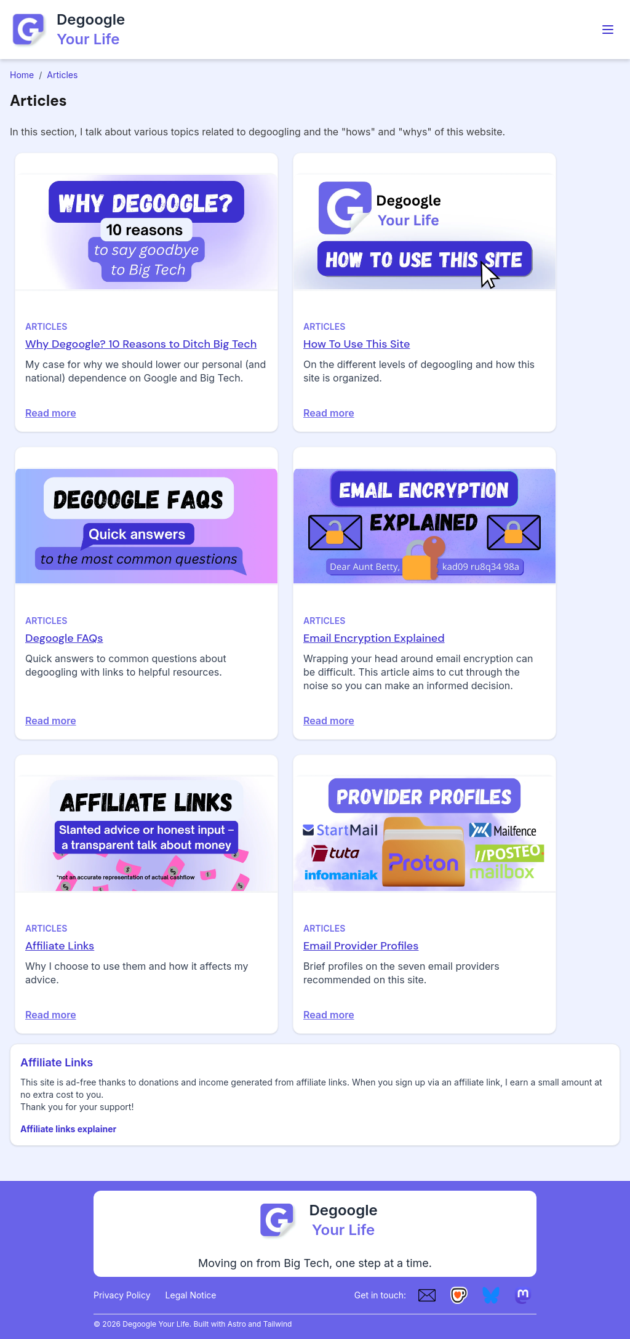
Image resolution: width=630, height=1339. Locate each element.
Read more (50, 413)
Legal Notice (191, 1295)
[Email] (427, 1295)
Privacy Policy (122, 1295)
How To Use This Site (356, 344)
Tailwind (277, 1324)
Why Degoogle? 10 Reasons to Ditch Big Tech (141, 344)
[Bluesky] (490, 1295)
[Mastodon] (522, 1295)
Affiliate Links (59, 945)
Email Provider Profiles (360, 945)
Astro (237, 1324)
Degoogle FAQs (64, 638)
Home (22, 75)
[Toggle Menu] (607, 29)
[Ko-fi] (458, 1295)
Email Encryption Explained (374, 638)
